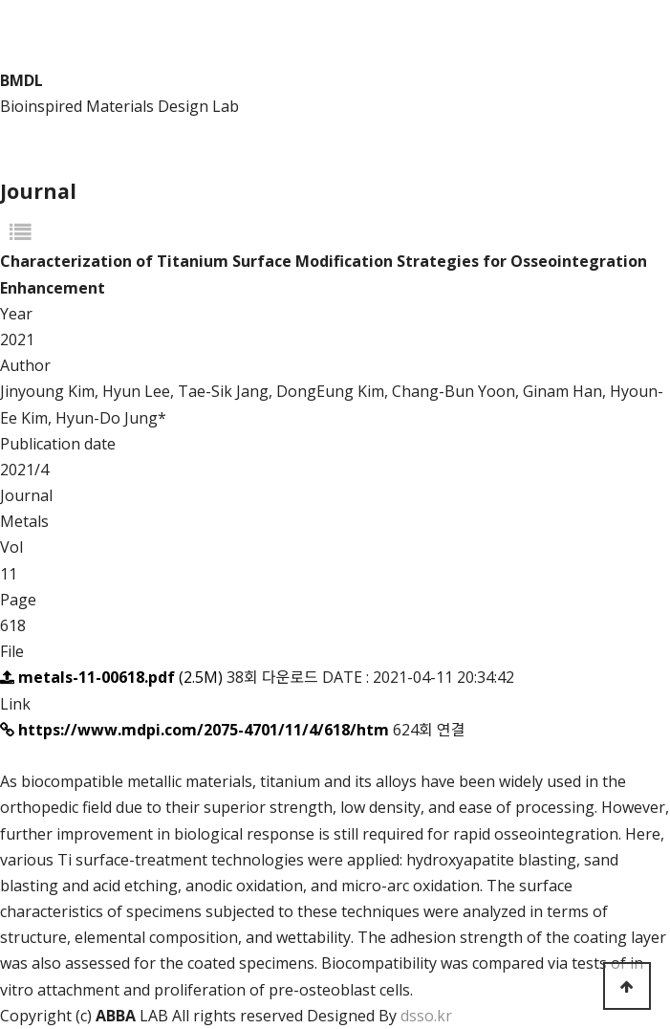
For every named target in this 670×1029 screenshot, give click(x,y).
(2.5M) (113, 677)
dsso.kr (426, 1015)
